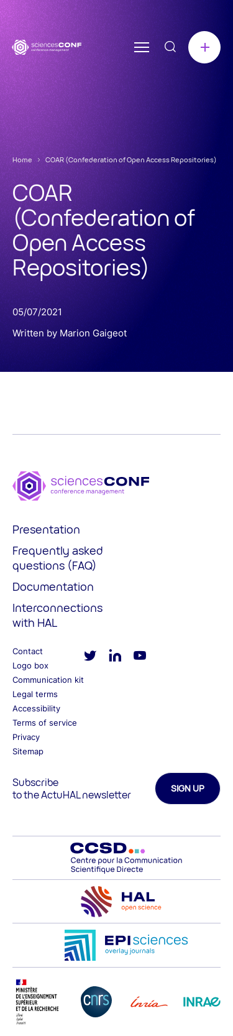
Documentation (53, 586)
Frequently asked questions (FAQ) (57, 558)
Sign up (187, 788)
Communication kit (48, 680)
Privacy (26, 737)
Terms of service (44, 723)
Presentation (46, 529)
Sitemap (27, 751)
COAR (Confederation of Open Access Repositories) (131, 159)
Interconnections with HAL (57, 615)
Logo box (30, 665)
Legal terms (35, 694)
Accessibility (36, 708)
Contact (27, 651)
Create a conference (204, 47)
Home (22, 159)
